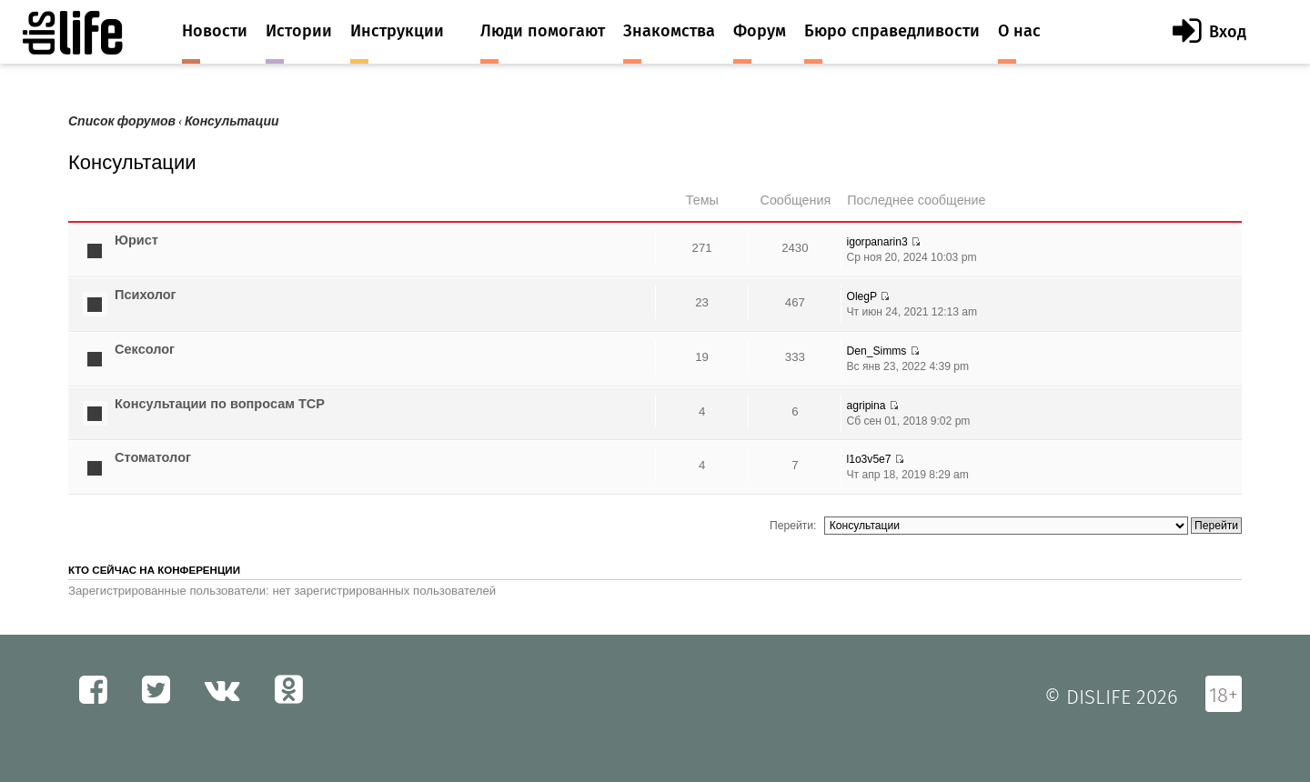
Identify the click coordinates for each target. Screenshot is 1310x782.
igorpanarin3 (876, 242)
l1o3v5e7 (868, 459)
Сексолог (145, 349)
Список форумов (122, 121)
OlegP (861, 296)
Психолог (145, 294)
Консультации (232, 121)
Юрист (136, 240)
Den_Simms (876, 351)
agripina (865, 405)
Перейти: (793, 525)
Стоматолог (153, 457)
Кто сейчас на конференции (154, 570)
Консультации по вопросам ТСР (220, 403)
